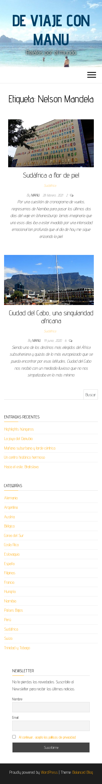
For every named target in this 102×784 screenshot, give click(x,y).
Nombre (17, 699)
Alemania (10, 497)
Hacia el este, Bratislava (21, 466)
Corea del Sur (14, 535)
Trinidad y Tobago (17, 647)
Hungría (10, 591)
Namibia (10, 600)
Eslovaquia (11, 554)
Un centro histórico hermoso (24, 457)
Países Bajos (13, 610)
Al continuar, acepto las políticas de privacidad (47, 737)
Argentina (11, 507)
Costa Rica (11, 544)
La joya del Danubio (18, 438)
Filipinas (9, 572)
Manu (36, 195)
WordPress (49, 772)
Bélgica (9, 526)
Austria (9, 516)
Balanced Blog (82, 772)
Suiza (8, 638)
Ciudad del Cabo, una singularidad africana (51, 317)
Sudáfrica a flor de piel (51, 175)
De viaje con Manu (51, 30)
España (9, 563)
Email (15, 717)
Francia (9, 582)
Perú (7, 619)
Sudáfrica (50, 185)
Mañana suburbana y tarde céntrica (29, 448)
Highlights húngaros (19, 429)
